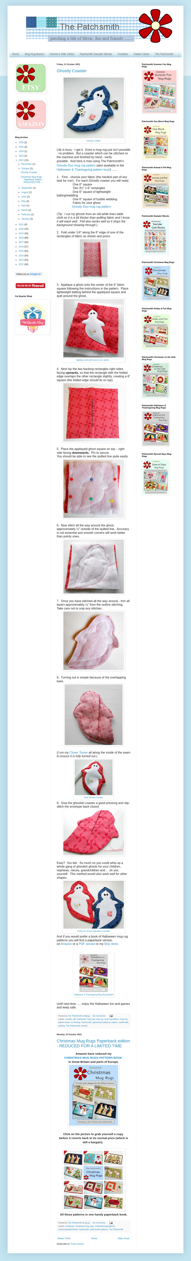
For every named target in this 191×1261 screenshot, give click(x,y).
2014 (21, 255)
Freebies (123, 54)
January (25, 218)
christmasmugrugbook (105, 1226)
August (25, 192)
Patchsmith (86, 1022)
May (23, 201)
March (24, 210)
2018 (21, 237)
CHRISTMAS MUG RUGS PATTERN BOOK (93, 1057)
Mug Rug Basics (34, 54)
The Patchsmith (164, 54)
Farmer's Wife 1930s (62, 54)
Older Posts (124, 1238)
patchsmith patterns (101, 1022)
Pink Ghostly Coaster (93, 797)
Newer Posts (64, 1238)
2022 (21, 160)
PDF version (87, 943)
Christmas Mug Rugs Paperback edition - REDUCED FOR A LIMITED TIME (93, 1043)
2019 (21, 233)
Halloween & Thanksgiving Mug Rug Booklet (93, 994)
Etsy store (110, 943)
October (25, 168)
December (27, 164)
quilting (61, 1026)
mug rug (99, 1019)
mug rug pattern (111, 1019)
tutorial (84, 1026)
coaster (68, 1019)
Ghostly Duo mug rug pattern (76, 165)
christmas (69, 1226)
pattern (115, 1022)
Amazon (66, 943)
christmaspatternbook (68, 1229)
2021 (21, 224)
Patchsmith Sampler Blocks (96, 54)
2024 (21, 151)
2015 (21, 251)
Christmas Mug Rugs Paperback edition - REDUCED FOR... (32, 180)
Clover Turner (79, 752)
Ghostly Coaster (72, 70)
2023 (21, 156)
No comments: (99, 1016)
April (23, 205)
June (24, 196)
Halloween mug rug (86, 1019)
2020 (21, 229)
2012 (21, 264)
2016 (21, 246)
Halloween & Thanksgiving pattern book (83, 169)
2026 (21, 142)
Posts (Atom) (77, 1244)
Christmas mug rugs (84, 1226)
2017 (21, 242)
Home (15, 54)
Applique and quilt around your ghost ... (93, 360)
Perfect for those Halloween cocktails (93, 931)
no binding (75, 1022)
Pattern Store (141, 54)
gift (74, 1019)
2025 (21, 147)
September (27, 188)
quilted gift (123, 1022)
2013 (21, 260)
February (26, 214)
